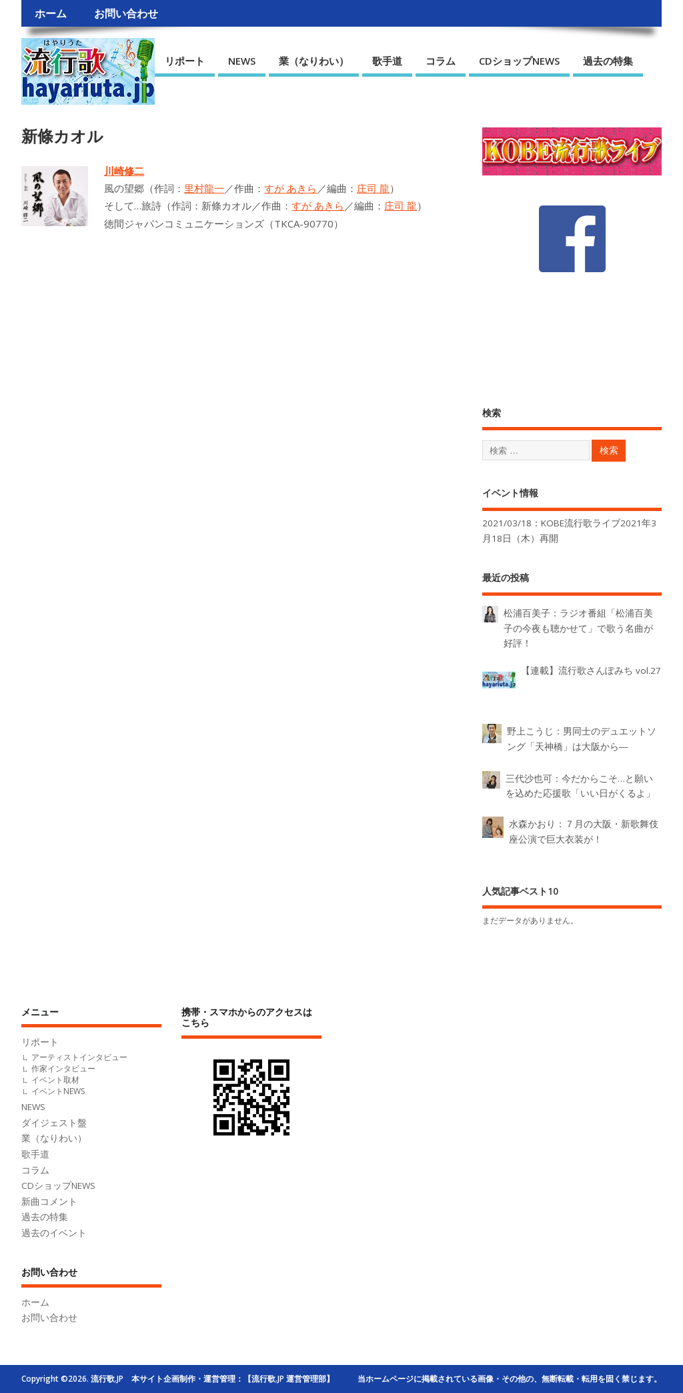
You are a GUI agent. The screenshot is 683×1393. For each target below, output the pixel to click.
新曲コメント (49, 1202)
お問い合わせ (126, 13)
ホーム (51, 13)
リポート (185, 60)
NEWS (241, 60)
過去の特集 (608, 60)
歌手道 (387, 60)
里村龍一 (204, 188)
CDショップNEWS (519, 60)
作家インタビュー (63, 1068)
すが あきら (290, 188)
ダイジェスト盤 (54, 1123)
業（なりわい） (314, 60)
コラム (441, 60)
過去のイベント (54, 1233)
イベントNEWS (58, 1091)
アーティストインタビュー (79, 1057)
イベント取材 (55, 1079)
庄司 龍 (373, 188)
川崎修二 (124, 170)
